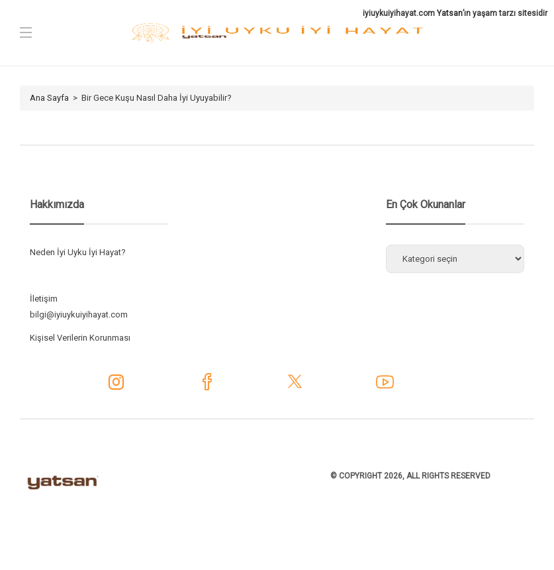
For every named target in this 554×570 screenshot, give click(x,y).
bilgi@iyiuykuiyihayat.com (79, 314)
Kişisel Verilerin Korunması (80, 338)
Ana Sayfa (49, 98)
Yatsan (450, 13)
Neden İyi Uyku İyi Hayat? (78, 252)
